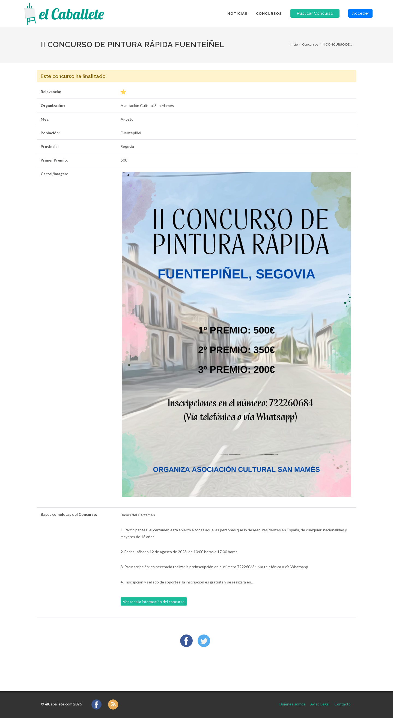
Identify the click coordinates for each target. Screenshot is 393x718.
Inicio (294, 44)
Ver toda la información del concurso (153, 601)
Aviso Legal (319, 704)
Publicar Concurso (315, 13)
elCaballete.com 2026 (63, 704)
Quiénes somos (292, 704)
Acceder (360, 13)
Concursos (310, 44)
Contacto (342, 704)
